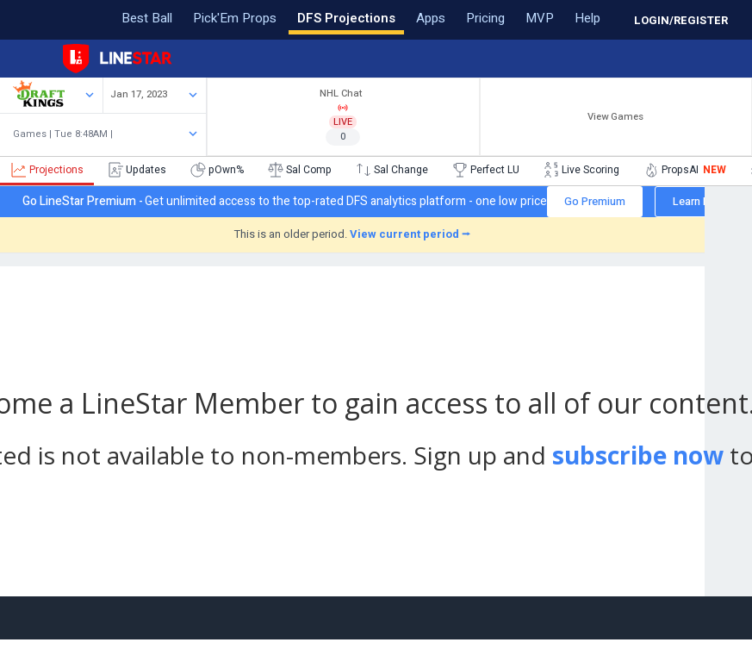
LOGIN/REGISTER (681, 20)
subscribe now (638, 455)
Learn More (701, 201)
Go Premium (594, 201)
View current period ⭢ (410, 234)
